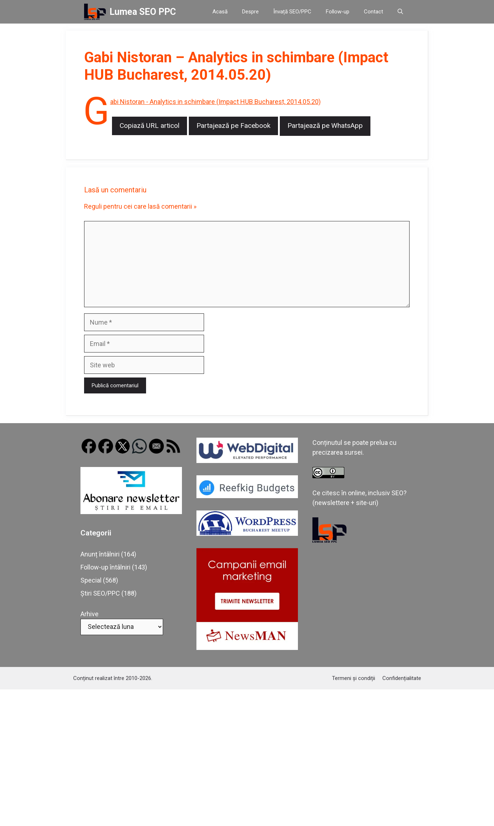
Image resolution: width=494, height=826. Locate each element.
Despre (250, 11)
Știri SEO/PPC (100, 593)
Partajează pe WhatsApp (325, 125)
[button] (400, 12)
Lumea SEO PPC (142, 12)
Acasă (220, 11)
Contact (373, 11)
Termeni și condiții (353, 678)
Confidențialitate (401, 678)
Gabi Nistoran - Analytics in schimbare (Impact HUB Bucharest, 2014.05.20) (215, 101)
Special (90, 580)
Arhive (89, 614)
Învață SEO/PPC (292, 11)
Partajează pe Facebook (233, 125)
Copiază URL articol (149, 125)
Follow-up (337, 11)
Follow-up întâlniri (105, 567)
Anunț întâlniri (100, 554)
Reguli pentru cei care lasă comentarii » (140, 206)
